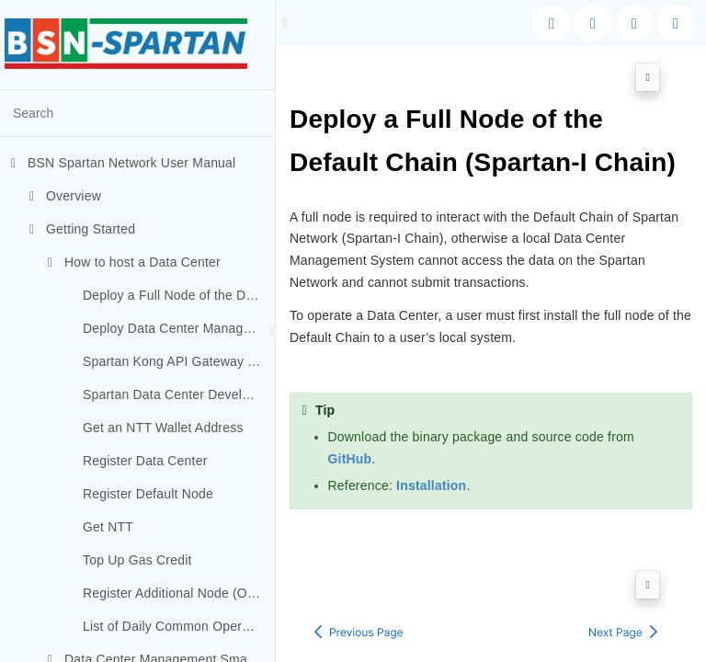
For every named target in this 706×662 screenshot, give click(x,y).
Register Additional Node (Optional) (179, 593)
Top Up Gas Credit (137, 560)
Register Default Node (148, 493)
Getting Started (82, 229)
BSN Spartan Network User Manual (123, 162)
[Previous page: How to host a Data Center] (358, 580)
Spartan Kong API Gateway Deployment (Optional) (179, 361)
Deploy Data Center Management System (179, 328)
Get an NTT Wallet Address (163, 427)
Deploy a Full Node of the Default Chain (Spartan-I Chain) (179, 295)
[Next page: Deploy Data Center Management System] (623, 580)
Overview (65, 195)
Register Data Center (145, 460)
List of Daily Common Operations (179, 626)
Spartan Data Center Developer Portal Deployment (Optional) (179, 394)
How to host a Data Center (134, 262)
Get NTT (108, 526)
